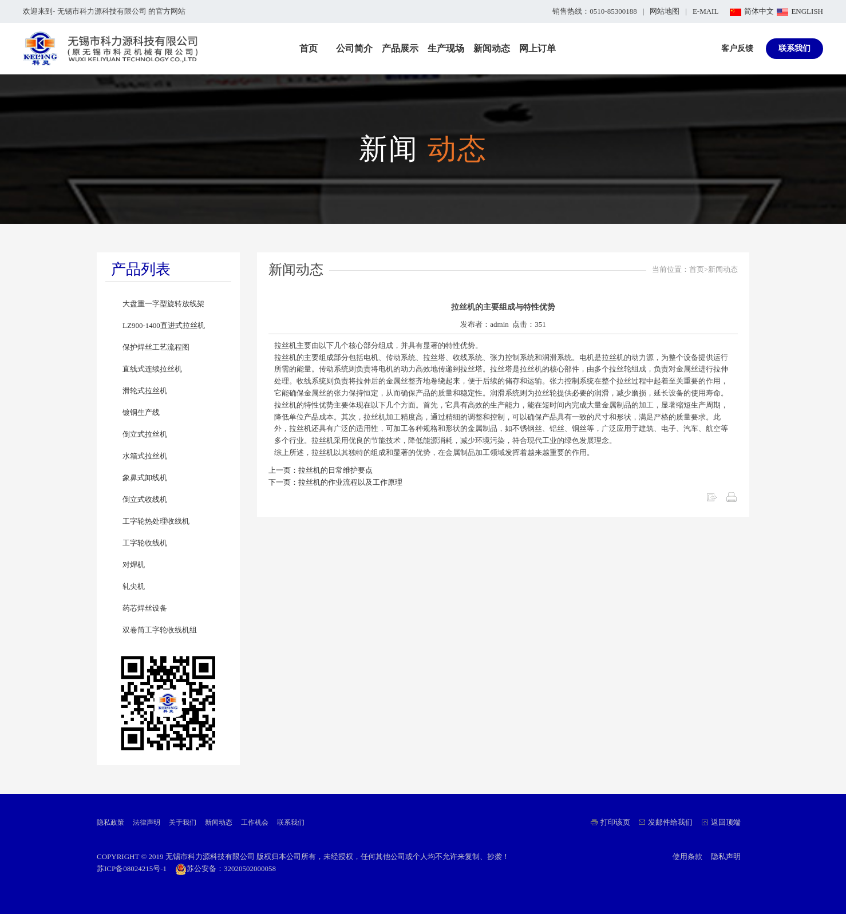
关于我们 (182, 822)
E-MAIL (706, 11)
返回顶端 (726, 822)
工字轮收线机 (144, 543)
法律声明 (146, 822)
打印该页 (615, 822)
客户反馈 (737, 48)
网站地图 (664, 11)
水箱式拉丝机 (144, 456)
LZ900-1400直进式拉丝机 (163, 325)
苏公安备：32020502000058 (225, 868)
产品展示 (400, 48)
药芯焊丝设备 (144, 608)
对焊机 (133, 564)
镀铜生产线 (141, 412)
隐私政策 (110, 822)
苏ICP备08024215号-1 (132, 868)
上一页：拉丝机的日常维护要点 (320, 470)
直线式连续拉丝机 (152, 369)
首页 (308, 48)
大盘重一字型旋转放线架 (163, 303)
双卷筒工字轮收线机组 (159, 630)
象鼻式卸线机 (144, 477)
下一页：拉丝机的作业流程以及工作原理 (335, 482)
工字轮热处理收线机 (155, 521)
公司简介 (354, 48)
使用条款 (687, 856)
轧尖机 (133, 586)
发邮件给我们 (670, 822)
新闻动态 (491, 48)
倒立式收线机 (144, 499)
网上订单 (537, 48)
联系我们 (794, 48)
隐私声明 (726, 856)
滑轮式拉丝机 (144, 390)
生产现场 (446, 48)
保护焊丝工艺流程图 (155, 347)
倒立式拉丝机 (144, 434)
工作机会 (254, 822)
